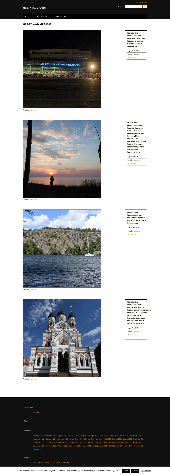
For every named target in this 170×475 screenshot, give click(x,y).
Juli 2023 (83, 439)
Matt (53, 462)
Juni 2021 (103, 446)
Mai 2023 (99, 439)
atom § (142, 2)
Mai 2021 (112, 446)
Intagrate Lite (33, 110)
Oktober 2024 (37, 436)
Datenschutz (43, 16)
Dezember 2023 (135, 436)
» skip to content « (29, 2)
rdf (146, 2)
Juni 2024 (78, 436)
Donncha (41, 462)
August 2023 (74, 439)
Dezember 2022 (138, 439)
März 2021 (128, 446)
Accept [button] (125, 471)
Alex (34, 462)
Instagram (137, 54)
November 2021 (51, 446)
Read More (146, 471)
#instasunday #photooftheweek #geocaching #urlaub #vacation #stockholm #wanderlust (136, 217)
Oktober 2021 (63, 446)
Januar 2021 (37, 449)
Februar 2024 (113, 436)
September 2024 (50, 436)
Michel (58, 462)
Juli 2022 (83, 442)
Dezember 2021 (38, 446)
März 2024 (103, 436)
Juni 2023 (91, 439)
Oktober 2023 (50, 439)
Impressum (61, 16)
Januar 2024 (123, 436)
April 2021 (119, 446)
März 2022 (116, 442)
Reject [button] (135, 471)
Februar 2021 (138, 446)
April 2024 (94, 436)
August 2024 (61, 436)
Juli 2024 (70, 436)
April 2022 (107, 442)
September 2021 (75, 446)
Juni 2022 (91, 442)
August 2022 (74, 442)
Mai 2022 (99, 442)
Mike (64, 462)
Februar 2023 (117, 439)
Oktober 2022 (50, 442)
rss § (138, 2)
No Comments (132, 58)
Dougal (47, 462)
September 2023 (62, 439)
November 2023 (38, 439)
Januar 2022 (136, 442)
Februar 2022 (125, 442)
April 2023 (107, 439)
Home (28, 16)
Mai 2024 (86, 436)
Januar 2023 (127, 439)
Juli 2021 (95, 446)
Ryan (69, 462)
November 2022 (38, 442)
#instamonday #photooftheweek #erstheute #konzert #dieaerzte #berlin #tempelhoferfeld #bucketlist (136, 39)
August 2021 (86, 446)
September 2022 (62, 442)
